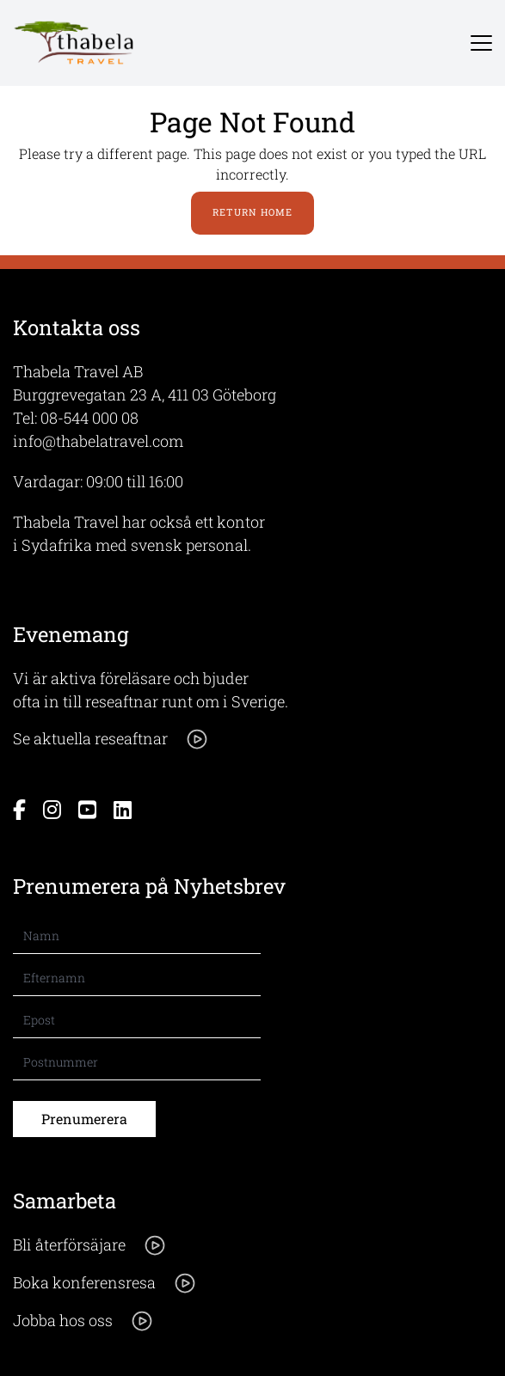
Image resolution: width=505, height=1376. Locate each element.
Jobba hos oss (83, 1321)
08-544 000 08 (89, 417)
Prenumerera (84, 1119)
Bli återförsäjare (90, 1245)
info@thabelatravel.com (98, 441)
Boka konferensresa (105, 1283)
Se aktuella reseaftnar (111, 739)
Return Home (252, 211)
